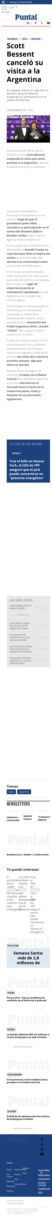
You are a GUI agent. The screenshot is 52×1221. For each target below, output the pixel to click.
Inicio (9, 1169)
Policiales (11, 1186)
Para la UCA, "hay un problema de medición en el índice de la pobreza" (27, 999)
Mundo (26, 1168)
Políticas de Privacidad (16, 1204)
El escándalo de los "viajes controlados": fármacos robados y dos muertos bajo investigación (15, 893)
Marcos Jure (24, 615)
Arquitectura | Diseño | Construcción (28, 854)
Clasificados (45, 1188)
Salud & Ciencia (27, 817)
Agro (25, 1173)
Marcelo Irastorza (25, 1046)
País (16, 1179)
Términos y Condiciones (15, 1201)
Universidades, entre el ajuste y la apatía (20, 607)
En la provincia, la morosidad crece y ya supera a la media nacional (19, 638)
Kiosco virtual (42, 1184)
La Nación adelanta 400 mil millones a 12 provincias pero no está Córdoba (28, 1036)
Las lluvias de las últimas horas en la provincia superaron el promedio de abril (20, 650)
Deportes (11, 1181)
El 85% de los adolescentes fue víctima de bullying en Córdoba (28, 1118)
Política (10, 1191)
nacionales (11, 889)
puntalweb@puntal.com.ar (21, 1213)
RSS (40, 1192)
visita (11, 791)
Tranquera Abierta (44, 818)
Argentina (24, 791)
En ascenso (11, 1111)
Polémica (10, 993)
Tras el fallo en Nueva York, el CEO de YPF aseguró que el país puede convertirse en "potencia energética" (26, 469)
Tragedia (22, 889)
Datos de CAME (12, 946)
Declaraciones (36, 889)
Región (18, 1174)
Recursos (11, 1029)
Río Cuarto (10, 1175)
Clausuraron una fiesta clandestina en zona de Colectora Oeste (20, 660)
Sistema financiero (14, 1075)
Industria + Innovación (13, 819)
